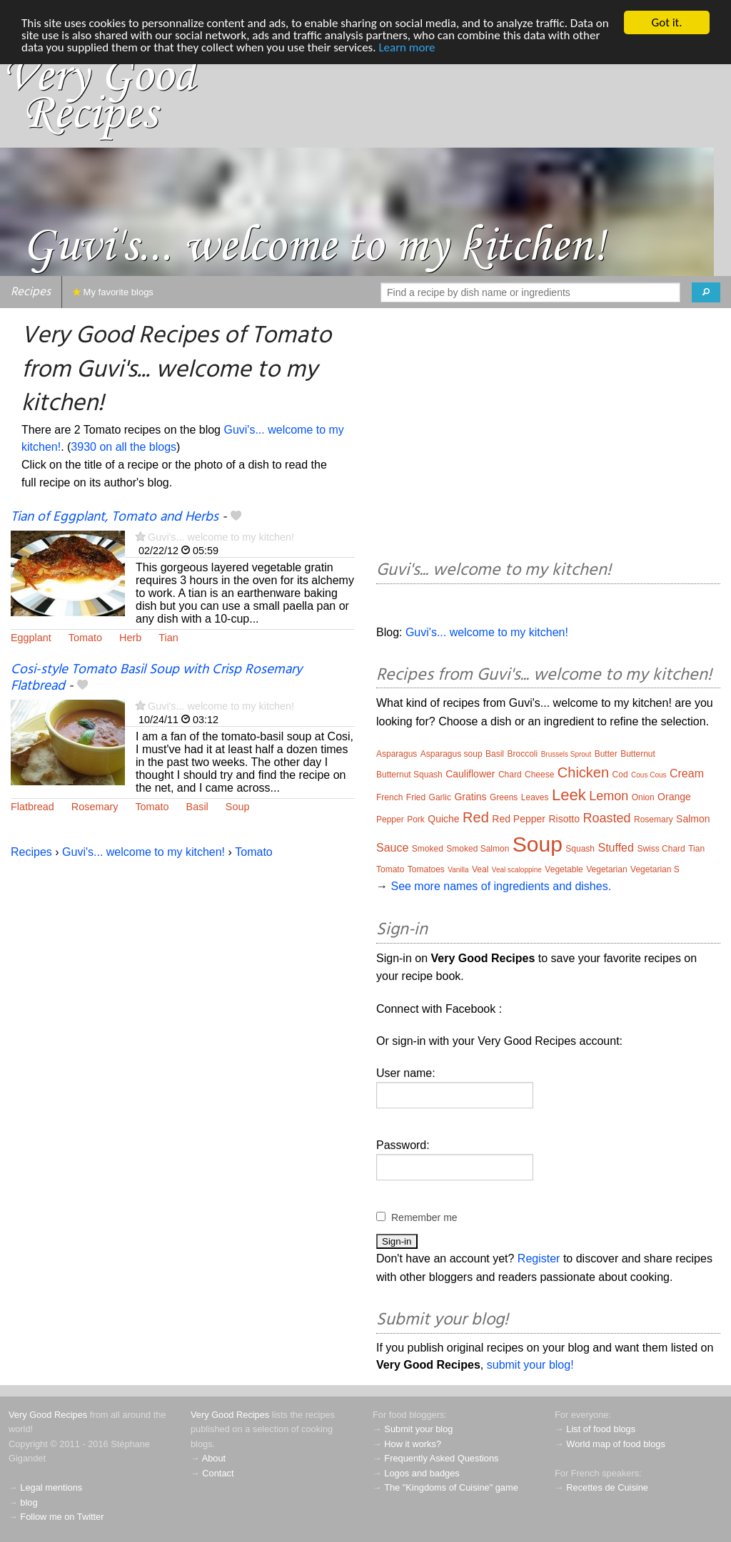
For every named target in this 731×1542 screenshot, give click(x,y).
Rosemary (95, 806)
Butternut (637, 754)
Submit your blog (418, 1429)
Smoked (427, 849)
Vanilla (458, 870)
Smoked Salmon (477, 849)
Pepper (390, 819)
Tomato (85, 637)
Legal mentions (51, 1487)
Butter (606, 754)
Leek (569, 795)
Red (476, 817)
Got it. (666, 22)
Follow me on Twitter (62, 1516)
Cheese (539, 775)
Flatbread (32, 806)
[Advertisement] (548, 436)
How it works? (412, 1444)
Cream (687, 773)
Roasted (606, 818)
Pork (416, 819)
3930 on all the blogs (123, 447)
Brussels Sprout (566, 754)
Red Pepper (518, 818)
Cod (620, 775)
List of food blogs (600, 1429)
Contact (217, 1473)
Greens (504, 797)
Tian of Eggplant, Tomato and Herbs (114, 517)
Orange (674, 796)
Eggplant (31, 637)
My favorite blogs (113, 292)
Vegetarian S (655, 869)
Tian (168, 637)
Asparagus (396, 754)
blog (28, 1502)
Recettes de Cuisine (607, 1487)
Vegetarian (606, 869)
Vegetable (564, 869)
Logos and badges (421, 1473)
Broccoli (522, 754)
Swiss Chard (661, 849)
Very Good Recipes (48, 1414)
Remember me (424, 1217)
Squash (580, 849)
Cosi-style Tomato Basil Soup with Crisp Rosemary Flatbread (156, 678)
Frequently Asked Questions (441, 1458)
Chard (510, 775)
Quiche (443, 818)
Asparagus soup (451, 754)
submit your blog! (530, 1365)
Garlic (440, 797)
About (214, 1458)
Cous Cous (648, 775)
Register (539, 1258)
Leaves (535, 797)
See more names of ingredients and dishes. (500, 886)
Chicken (583, 772)
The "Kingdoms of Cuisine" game (451, 1487)
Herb (130, 637)
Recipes (31, 292)
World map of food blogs (615, 1444)
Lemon (608, 796)
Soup (238, 806)
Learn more (406, 47)
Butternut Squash (409, 775)
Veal (480, 869)
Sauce (392, 848)
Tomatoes (426, 869)
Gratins (470, 796)
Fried (415, 797)
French (389, 797)
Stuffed (616, 848)
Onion (643, 797)
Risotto (564, 818)
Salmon (693, 818)
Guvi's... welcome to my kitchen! (221, 537)
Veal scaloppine (517, 870)
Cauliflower (470, 774)
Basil (197, 806)
